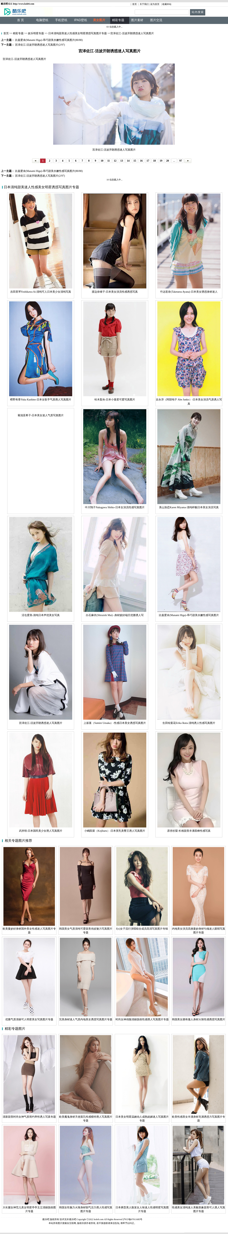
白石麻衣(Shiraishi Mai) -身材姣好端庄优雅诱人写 (114, 615)
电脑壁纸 (42, 20)
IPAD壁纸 (80, 20)
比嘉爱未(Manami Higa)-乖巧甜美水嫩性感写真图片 (189, 615)
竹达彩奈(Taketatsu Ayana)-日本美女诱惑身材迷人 (188, 291)
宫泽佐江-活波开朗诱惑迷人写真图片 (41, 723)
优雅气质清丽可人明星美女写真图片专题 (29, 1019)
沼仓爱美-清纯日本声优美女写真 (41, 615)
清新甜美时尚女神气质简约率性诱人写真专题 (29, 1116)
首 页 (20, 20)
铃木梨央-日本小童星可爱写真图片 (114, 399)
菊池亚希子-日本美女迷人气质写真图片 (41, 415)
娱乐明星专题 (35, 33)
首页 (134, 4)
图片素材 (137, 20)
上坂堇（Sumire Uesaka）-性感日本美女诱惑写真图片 (115, 723)
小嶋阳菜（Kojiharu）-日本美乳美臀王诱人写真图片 (114, 830)
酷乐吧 (73, 1219)
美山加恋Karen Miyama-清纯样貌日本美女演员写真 (188, 507)
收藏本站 (166, 4)
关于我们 (144, 4)
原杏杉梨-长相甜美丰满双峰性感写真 (189, 830)
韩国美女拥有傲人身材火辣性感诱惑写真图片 (198, 1019)
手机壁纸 (61, 20)
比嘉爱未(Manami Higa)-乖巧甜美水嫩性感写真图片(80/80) (48, 171)
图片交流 (156, 20)
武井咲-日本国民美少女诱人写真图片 (41, 830)
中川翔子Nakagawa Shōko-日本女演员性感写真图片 (114, 507)
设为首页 (154, 4)
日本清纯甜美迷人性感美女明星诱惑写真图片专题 (77, 33)
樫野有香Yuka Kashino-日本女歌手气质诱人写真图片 (40, 399)
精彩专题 (18, 33)
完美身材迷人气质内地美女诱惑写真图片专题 (85, 1019)
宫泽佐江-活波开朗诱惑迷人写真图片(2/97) (39, 175)
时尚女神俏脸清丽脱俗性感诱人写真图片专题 (142, 1019)
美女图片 (99, 20)
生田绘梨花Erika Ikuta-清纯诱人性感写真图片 (188, 723)
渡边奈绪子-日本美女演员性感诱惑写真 (115, 291)
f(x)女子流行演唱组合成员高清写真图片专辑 (142, 928)
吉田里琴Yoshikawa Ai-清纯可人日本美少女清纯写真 (40, 291)
